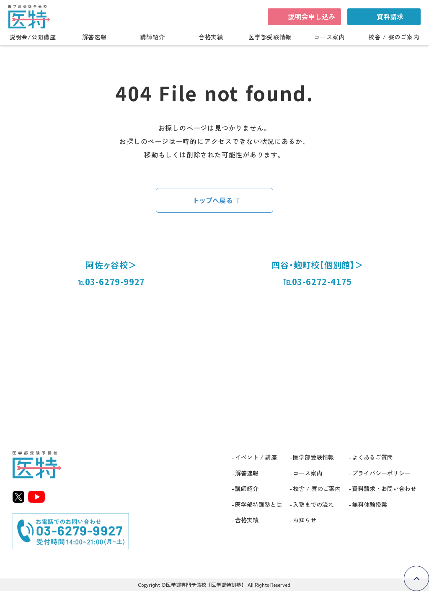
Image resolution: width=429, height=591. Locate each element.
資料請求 (390, 16)
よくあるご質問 (372, 457)
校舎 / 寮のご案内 (393, 37)
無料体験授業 (369, 504)
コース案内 (329, 37)
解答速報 (94, 37)
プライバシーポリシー (381, 473)
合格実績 (211, 37)
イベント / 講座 (256, 457)
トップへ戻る (213, 200)
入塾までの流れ (313, 504)
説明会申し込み (311, 16)
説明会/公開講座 (32, 37)
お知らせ (304, 520)
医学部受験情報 (270, 37)
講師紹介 (152, 37)
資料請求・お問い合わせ (384, 488)
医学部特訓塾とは (258, 504)
